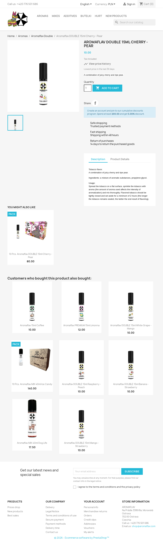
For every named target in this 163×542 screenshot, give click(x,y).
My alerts (89, 532)
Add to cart (107, 88)
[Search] (134, 22)
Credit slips (90, 519)
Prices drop (13, 507)
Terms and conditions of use (61, 515)
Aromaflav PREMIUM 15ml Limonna (81, 325)
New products (15, 511)
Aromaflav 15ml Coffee (32, 325)
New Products (116, 16)
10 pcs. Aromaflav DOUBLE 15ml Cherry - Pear (30, 255)
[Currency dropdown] (112, 4)
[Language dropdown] (86, 4)
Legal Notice (52, 511)
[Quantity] (88, 88)
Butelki (86, 16)
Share (95, 103)
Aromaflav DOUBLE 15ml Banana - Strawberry (131, 386)
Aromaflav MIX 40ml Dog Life (32, 442)
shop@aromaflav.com (143, 526)
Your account (94, 501)
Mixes (56, 16)
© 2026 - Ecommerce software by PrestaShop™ (81, 537)
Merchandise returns (95, 511)
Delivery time (53, 527)
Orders (88, 515)
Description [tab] (98, 159)
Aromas (42, 16)
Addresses (90, 523)
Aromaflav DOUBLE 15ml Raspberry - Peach (81, 386)
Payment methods (56, 523)
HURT (98, 16)
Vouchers (89, 527)
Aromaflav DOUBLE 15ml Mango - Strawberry (81, 444)
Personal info (91, 507)
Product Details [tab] (119, 159)
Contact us (52, 532)
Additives (70, 16)
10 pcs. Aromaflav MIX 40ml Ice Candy (32, 384)
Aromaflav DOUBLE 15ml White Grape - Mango (130, 327)
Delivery (50, 507)
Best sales (13, 515)
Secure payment (55, 519)
